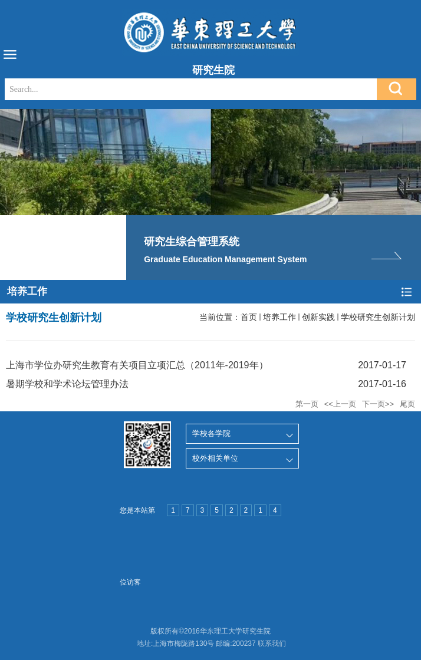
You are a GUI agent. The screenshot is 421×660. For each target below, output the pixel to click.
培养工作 (279, 317)
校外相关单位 (215, 458)
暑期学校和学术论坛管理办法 (67, 384)
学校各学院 (211, 433)
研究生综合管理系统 (191, 242)
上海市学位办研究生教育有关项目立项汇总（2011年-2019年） (137, 365)
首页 (249, 317)
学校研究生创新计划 (378, 317)
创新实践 (318, 317)
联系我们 (272, 643)
